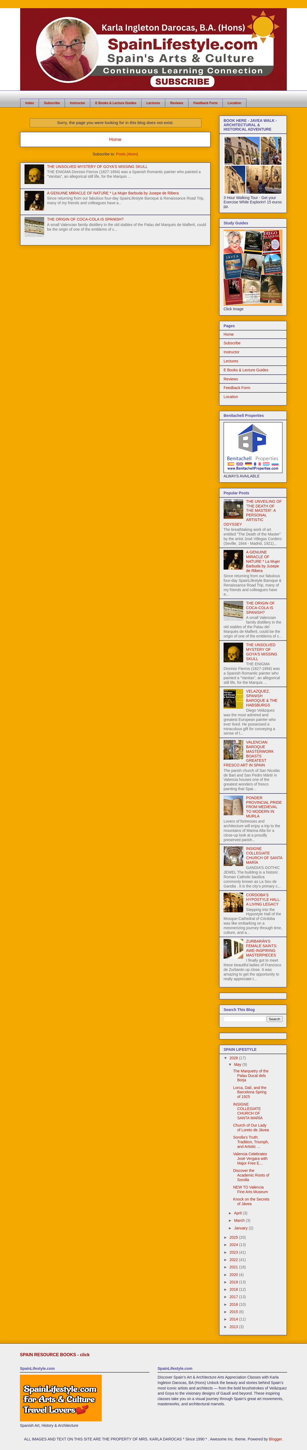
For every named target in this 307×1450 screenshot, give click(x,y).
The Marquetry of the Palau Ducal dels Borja (251, 1075)
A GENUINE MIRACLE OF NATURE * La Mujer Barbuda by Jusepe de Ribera (113, 193)
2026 (234, 1058)
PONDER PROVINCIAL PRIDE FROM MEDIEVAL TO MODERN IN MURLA (264, 807)
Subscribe (52, 103)
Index (29, 103)
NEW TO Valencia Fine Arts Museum (250, 1189)
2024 (234, 1245)
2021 (234, 1267)
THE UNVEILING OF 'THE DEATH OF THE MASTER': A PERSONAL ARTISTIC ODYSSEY (253, 513)
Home (115, 139)
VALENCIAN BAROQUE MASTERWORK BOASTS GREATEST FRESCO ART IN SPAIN (249, 753)
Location (234, 103)
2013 (234, 1327)
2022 (234, 1260)
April (238, 1213)
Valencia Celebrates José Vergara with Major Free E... (250, 1158)
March (240, 1220)
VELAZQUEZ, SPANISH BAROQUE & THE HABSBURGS (262, 698)
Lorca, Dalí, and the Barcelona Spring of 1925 (249, 1092)
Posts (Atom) (127, 154)
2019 (234, 1282)
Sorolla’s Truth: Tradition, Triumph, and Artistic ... (251, 1142)
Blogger (275, 1439)
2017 (234, 1297)
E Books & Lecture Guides (115, 103)
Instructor (77, 103)
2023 (234, 1252)
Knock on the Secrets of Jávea (251, 1201)
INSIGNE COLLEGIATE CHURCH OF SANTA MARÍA (264, 855)
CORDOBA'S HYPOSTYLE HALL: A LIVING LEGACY (263, 899)
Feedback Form (205, 103)
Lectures (153, 103)
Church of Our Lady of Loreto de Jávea (251, 1127)
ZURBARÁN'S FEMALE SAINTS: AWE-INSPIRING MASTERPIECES (261, 948)
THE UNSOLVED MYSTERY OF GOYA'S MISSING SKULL (97, 166)
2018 (234, 1289)
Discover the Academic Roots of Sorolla (251, 1175)
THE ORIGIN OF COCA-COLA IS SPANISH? (85, 219)
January (241, 1228)
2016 (234, 1304)
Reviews (176, 103)
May (238, 1064)
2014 (234, 1319)
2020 (234, 1274)
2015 (234, 1312)
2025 (234, 1237)
